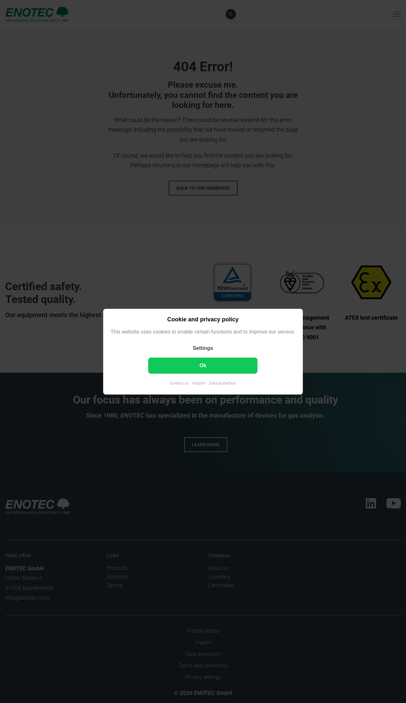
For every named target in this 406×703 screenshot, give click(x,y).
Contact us (179, 383)
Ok (203, 365)
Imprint (199, 383)
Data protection (222, 383)
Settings (203, 348)
